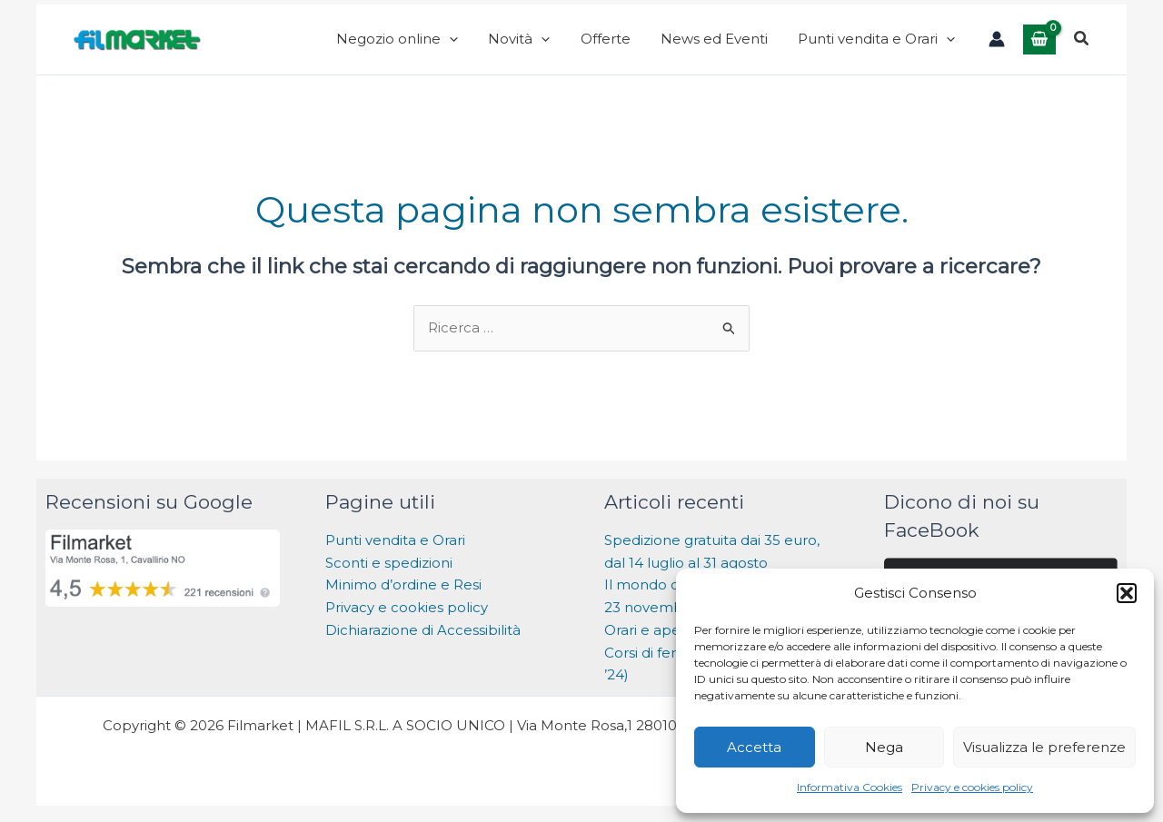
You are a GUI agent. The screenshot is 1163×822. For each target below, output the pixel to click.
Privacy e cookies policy (972, 787)
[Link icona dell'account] (997, 45)
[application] (503, 45)
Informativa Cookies (849, 787)
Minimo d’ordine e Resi (403, 597)
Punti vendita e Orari (395, 551)
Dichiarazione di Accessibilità (424, 641)
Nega (884, 747)
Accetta (754, 747)
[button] (1127, 593)
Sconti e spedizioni (388, 574)
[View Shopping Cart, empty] (1039, 45)
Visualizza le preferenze (1044, 747)
